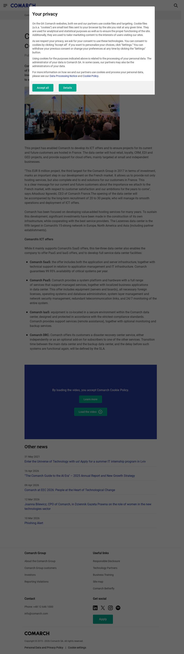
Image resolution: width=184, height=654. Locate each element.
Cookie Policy (90, 75)
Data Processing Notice (63, 75)
